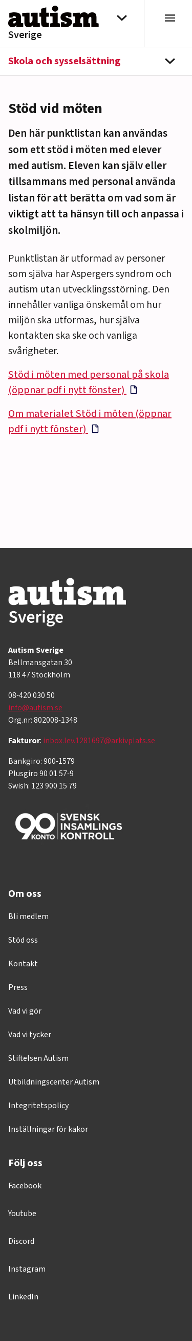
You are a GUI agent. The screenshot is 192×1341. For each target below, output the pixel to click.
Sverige (25, 35)
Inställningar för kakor (48, 1129)
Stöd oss (23, 940)
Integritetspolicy (38, 1105)
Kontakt (23, 963)
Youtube (22, 1213)
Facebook (24, 1185)
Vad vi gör (24, 1011)
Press (18, 987)
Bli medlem (28, 916)
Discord (21, 1241)
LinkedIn (23, 1296)
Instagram (27, 1269)
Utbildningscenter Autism (53, 1082)
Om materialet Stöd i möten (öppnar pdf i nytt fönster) (90, 421)
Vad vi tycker (29, 1034)
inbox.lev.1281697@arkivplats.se (99, 740)
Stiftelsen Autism (38, 1058)
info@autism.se (35, 707)
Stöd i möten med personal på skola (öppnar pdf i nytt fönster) (88, 382)
